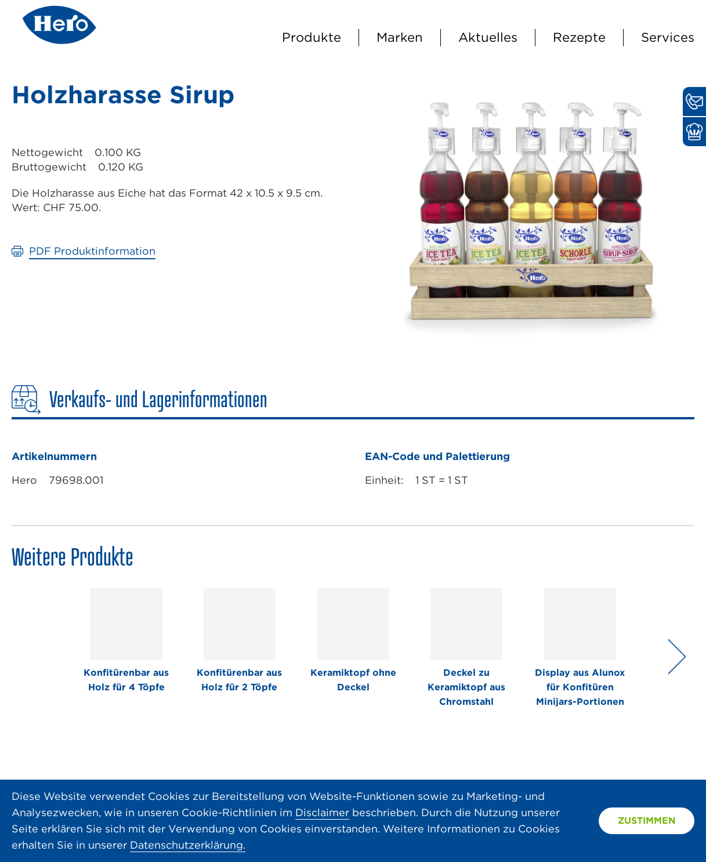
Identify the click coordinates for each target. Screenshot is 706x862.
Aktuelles (487, 37)
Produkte (311, 37)
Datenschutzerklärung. (187, 845)
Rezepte (579, 37)
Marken (399, 37)
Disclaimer (322, 812)
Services (667, 37)
